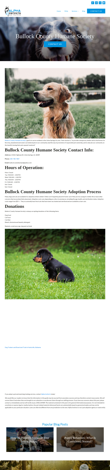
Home (59, 11)
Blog (83, 11)
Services (74, 11)
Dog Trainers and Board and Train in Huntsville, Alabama (23, 347)
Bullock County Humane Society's (15, 140)
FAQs (66, 11)
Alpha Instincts (46, 394)
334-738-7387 (14, 159)
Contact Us (96, 11)
